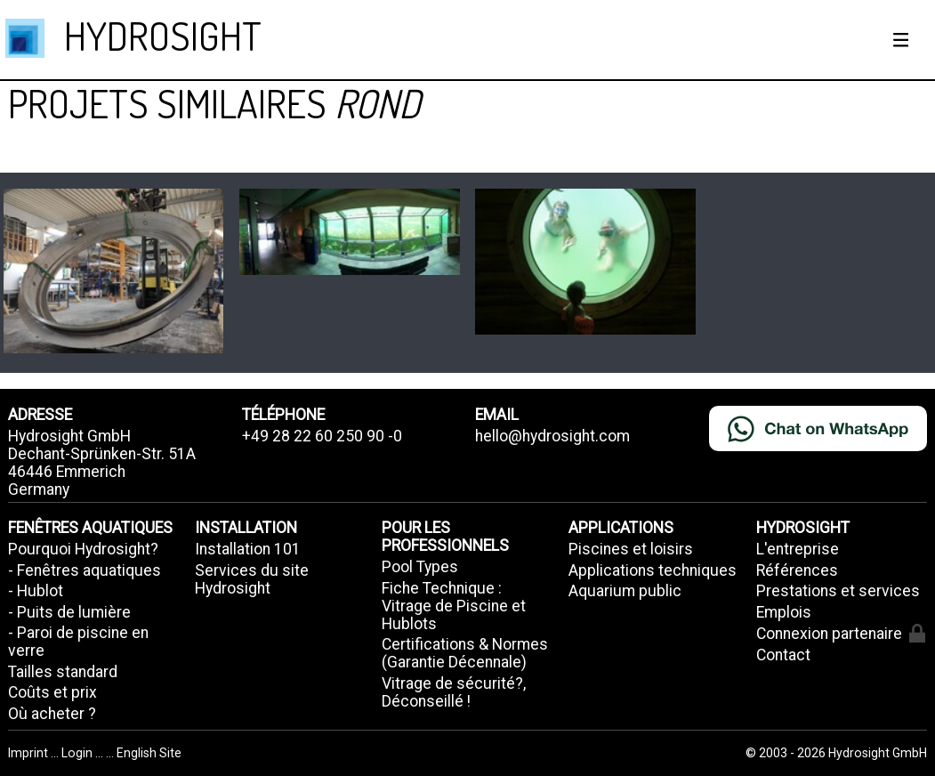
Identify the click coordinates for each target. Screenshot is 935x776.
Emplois (783, 612)
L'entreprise (797, 549)
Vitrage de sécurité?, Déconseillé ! (454, 692)
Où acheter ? (52, 714)
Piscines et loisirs (630, 549)
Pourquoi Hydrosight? (83, 549)
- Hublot (35, 591)
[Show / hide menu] (901, 40)
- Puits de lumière (69, 612)
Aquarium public (624, 591)
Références (797, 570)
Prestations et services (838, 591)
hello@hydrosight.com (552, 436)
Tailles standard (62, 672)
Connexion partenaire (840, 633)
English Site (149, 753)
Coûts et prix (52, 692)
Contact (783, 655)
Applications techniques (652, 570)
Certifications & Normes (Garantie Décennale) (465, 653)
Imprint (29, 753)
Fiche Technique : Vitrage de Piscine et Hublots (454, 606)
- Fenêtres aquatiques (84, 570)
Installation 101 (248, 549)
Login (78, 753)
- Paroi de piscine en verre (78, 641)
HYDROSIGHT (163, 35)
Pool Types (420, 567)
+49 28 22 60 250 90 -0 (322, 436)
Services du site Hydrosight (252, 579)
